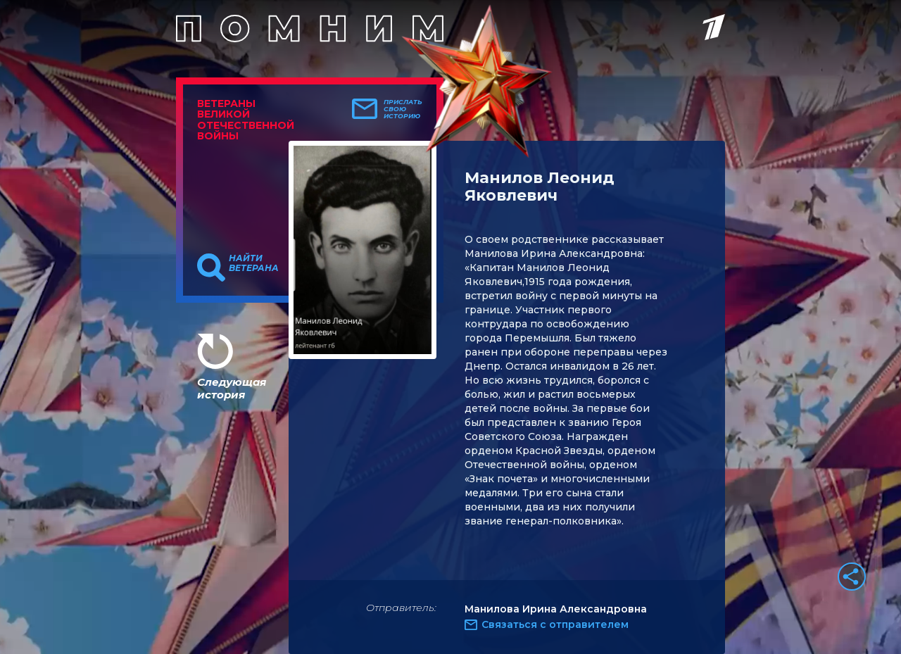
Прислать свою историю (403, 109)
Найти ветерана (254, 263)
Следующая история (231, 388)
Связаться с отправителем (555, 624)
